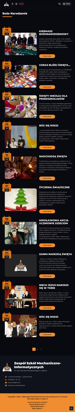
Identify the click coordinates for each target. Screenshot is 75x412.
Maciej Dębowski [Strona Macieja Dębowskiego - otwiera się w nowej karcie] (37, 406)
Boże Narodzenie (14, 13)
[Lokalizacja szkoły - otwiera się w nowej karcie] (39, 377)
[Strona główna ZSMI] (6, 4)
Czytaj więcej (47, 56)
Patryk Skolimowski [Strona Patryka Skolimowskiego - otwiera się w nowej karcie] (37, 404)
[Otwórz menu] (66, 4)
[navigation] (37, 349)
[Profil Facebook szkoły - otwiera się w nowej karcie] (39, 385)
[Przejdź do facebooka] (12, 3)
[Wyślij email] (39, 383)
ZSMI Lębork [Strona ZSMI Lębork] (37, 408)
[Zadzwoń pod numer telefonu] (39, 380)
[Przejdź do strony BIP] (21, 3)
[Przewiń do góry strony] (71, 408)
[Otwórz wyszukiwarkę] (59, 4)
